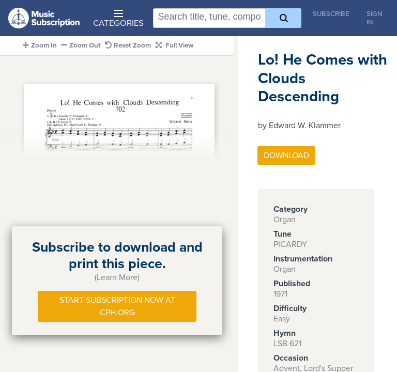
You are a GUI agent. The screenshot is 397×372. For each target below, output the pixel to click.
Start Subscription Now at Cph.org (117, 306)
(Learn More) (117, 277)
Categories (118, 19)
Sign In (375, 18)
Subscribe (331, 14)
